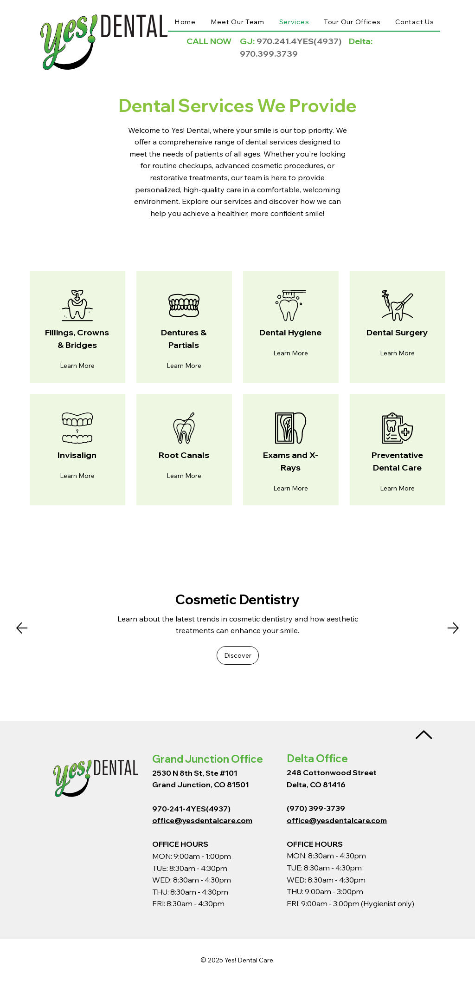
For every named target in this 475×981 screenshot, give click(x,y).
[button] (77, 366)
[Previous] (21, 628)
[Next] (453, 628)
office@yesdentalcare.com (202, 820)
